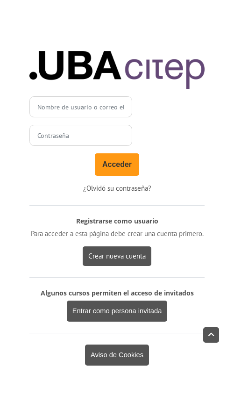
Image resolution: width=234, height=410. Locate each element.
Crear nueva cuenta (117, 256)
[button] (211, 335)
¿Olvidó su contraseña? (117, 188)
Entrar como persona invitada (117, 311)
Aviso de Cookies (117, 355)
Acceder (117, 164)
